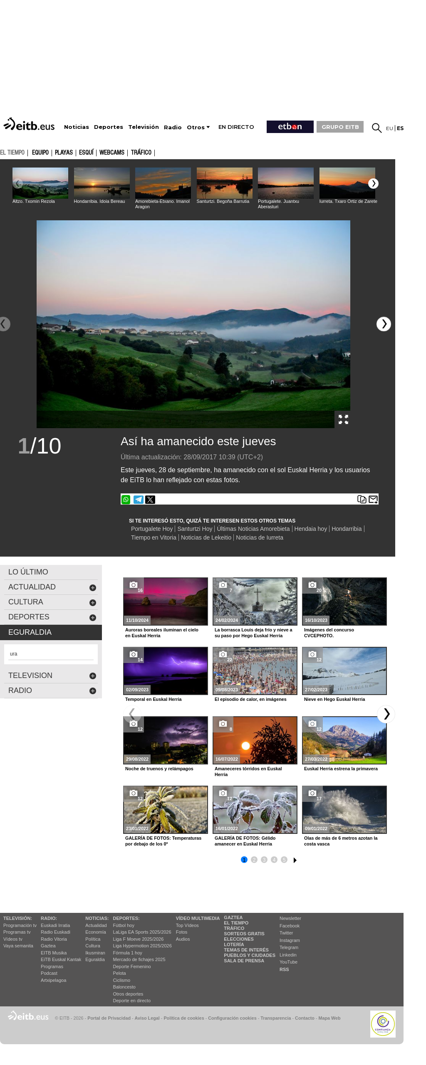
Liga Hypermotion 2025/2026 (142, 945)
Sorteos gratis (244, 933)
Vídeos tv (12, 939)
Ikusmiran (95, 952)
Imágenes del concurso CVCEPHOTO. (329, 632)
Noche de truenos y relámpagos (159, 768)
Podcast (49, 973)
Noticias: (97, 918)
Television (52, 675)
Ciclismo (122, 980)
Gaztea (48, 945)
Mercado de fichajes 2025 (139, 959)
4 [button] (274, 860)
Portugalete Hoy (152, 528)
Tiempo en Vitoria (153, 537)
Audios (183, 939)
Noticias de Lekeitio (206, 537)
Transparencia (275, 1018)
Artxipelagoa (53, 980)
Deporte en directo (132, 1000)
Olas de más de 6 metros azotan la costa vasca (340, 841)
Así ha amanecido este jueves (198, 441)
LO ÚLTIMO (28, 572)
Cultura (92, 945)
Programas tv (16, 931)
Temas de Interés (246, 949)
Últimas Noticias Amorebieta (253, 528)
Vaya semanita (18, 945)
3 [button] (264, 860)
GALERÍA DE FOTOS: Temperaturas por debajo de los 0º (163, 841)
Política (92, 939)
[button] (373, 183)
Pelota (119, 973)
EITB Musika (54, 952)
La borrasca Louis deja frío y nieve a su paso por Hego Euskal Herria (253, 632)
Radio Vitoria (54, 939)
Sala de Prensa (244, 960)
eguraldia (30, 632)
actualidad (52, 587)
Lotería (234, 944)
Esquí (86, 153)
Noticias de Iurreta (259, 537)
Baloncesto (124, 986)
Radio (52, 690)
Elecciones (239, 939)
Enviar (373, 500)
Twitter (286, 932)
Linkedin (288, 954)
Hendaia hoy (311, 528)
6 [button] (294, 859)
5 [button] (284, 860)
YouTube (288, 961)
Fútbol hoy (123, 925)
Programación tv (20, 925)
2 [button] (254, 860)
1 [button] (244, 860)
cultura (52, 602)
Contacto (305, 1018)
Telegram (289, 947)
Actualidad (95, 925)
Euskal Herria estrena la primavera (341, 768)
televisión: (17, 918)
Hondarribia (347, 528)
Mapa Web (329, 1018)
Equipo (40, 153)
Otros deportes (128, 993)
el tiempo (12, 152)
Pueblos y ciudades (249, 955)
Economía (95, 931)
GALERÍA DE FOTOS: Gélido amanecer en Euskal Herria (245, 841)
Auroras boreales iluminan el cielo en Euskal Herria (161, 632)
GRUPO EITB (340, 126)
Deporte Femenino (132, 966)
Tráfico (141, 153)
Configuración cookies (232, 1018)
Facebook (290, 925)
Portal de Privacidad (109, 1018)
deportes (52, 617)
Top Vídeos (187, 925)
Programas (52, 966)
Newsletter (290, 918)
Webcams (111, 153)
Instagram (290, 940)
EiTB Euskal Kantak (61, 959)
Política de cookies (183, 1018)
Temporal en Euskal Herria (153, 699)
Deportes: (126, 918)
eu (389, 128)
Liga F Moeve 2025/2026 (138, 939)
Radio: (49, 918)
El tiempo (236, 922)
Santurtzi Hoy (194, 528)
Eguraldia (94, 959)
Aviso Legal (147, 1018)
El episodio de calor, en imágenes (251, 699)
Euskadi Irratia (55, 925)
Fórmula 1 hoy (127, 952)
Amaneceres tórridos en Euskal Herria (248, 771)
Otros (196, 127)
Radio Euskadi (55, 931)
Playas (64, 153)
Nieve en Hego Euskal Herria (334, 699)
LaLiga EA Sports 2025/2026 (142, 931)
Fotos (182, 931)
